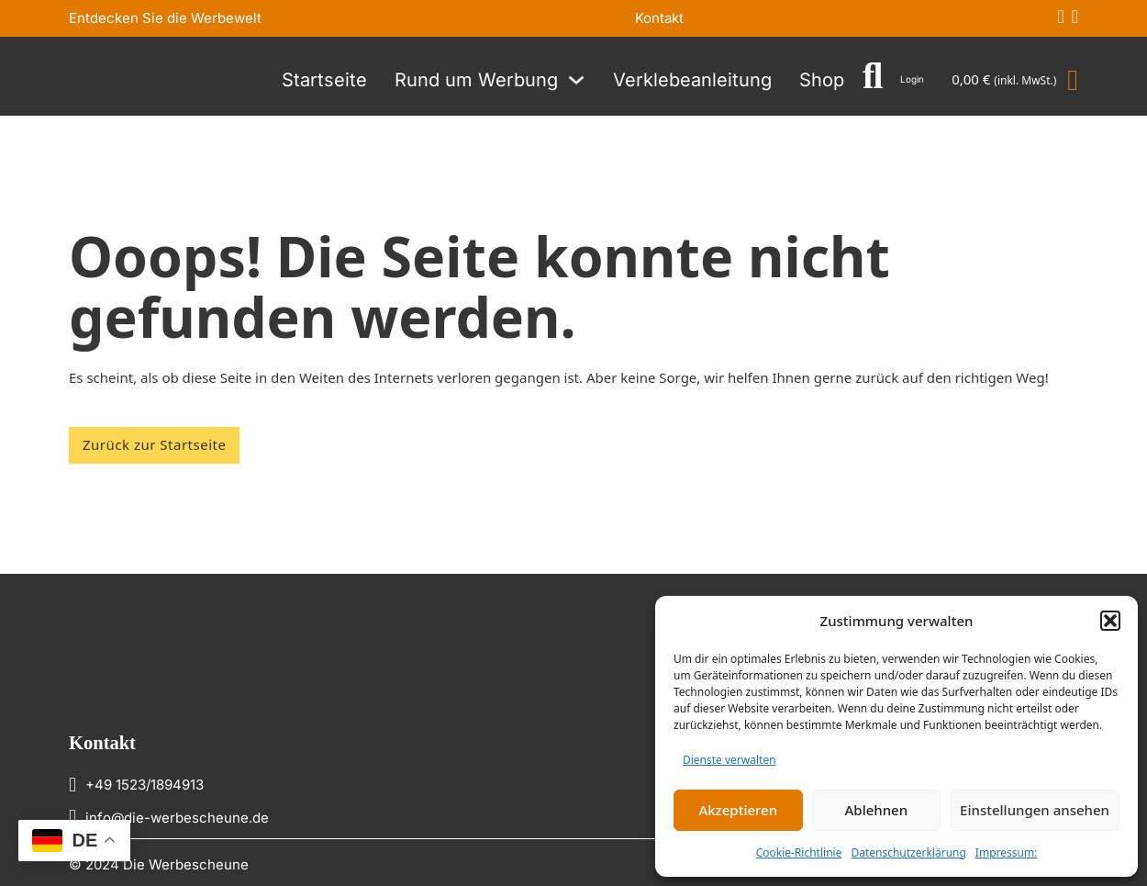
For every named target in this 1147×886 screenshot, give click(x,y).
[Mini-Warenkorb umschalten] (1015, 80)
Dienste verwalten (729, 760)
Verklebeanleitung (692, 80)
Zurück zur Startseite (154, 444)
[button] (1110, 620)
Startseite (324, 80)
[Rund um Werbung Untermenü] (576, 80)
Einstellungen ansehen (1034, 810)
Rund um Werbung (476, 80)
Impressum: (1006, 852)
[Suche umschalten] (872, 76)
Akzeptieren (737, 810)
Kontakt (659, 18)
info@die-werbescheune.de (177, 817)
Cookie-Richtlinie (799, 852)
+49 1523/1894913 (144, 784)
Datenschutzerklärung (908, 852)
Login (912, 78)
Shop (821, 80)
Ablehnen (876, 810)
